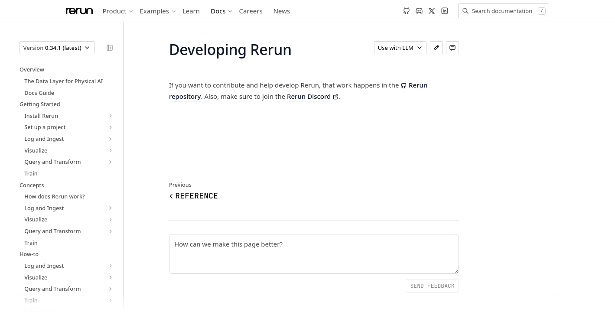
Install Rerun (41, 116)
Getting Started (40, 104)
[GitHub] (406, 11)
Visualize (35, 150)
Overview (32, 69)
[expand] (110, 116)
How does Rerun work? (54, 196)
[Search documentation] (503, 10)
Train (30, 173)
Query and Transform (52, 162)
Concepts (32, 185)
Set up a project (44, 127)
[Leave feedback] (452, 47)
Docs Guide (39, 93)
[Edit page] (436, 47)
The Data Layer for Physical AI (63, 81)
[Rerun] (79, 11)
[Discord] (419, 11)
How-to (29, 254)
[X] (432, 11)
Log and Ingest (44, 139)
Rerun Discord (313, 96)
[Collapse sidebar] (109, 47)
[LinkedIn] (445, 11)
